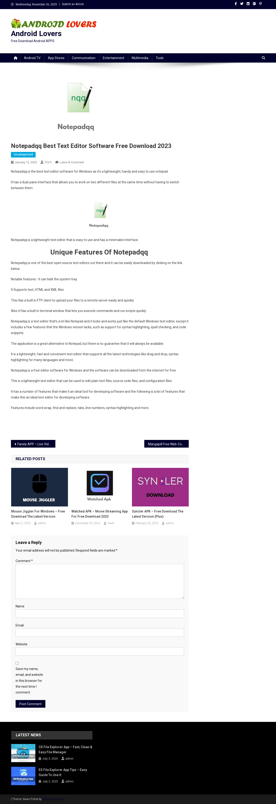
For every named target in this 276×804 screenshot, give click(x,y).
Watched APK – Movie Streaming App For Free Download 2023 (99, 513)
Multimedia (140, 58)
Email (20, 625)
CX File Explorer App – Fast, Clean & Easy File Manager (65, 749)
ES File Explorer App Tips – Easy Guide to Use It (63, 772)
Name (20, 606)
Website (21, 644)
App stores (56, 58)
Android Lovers (36, 33)
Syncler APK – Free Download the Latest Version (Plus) (157, 513)
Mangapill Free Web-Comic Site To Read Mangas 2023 (168, 444)
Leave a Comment (72, 162)
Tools (160, 58)
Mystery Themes (53, 799)
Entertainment (113, 58)
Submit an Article (73, 4)
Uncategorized (23, 154)
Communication (83, 58)
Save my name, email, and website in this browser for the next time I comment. (29, 680)
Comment (24, 561)
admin (42, 523)
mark (48, 162)
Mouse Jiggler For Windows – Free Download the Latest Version (38, 513)
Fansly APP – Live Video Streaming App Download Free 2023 (36, 444)
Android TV (32, 58)
